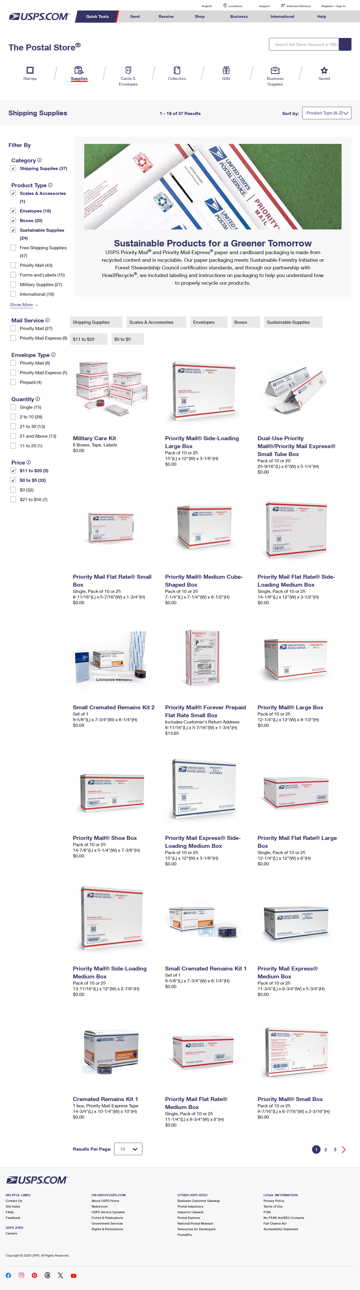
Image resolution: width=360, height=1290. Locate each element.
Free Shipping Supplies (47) (43, 251)
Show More (21, 304)
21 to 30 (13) (32, 426)
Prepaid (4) (30, 382)
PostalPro (185, 1234)
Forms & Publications (107, 1217)
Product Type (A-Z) (325, 112)
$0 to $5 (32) (33, 480)
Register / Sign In (334, 6)
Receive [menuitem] (166, 16)
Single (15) (30, 407)
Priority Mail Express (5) (43, 372)
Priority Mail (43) (36, 265)
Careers (11, 1233)
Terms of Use (273, 1206)
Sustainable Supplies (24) (42, 233)
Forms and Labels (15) (42, 274)
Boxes (241, 322)
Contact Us (14, 1200)
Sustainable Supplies (289, 322)
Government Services (107, 1223)
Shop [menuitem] (200, 16)
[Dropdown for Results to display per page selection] (128, 1149)
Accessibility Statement (281, 1229)
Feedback (13, 1217)
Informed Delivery (299, 6)
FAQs (10, 1212)
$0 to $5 (123, 339)
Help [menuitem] (321, 16)
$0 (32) (26, 489)
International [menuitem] (282, 16)
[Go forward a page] (344, 1149)
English (201, 6)
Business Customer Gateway (199, 1200)
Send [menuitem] (135, 16)
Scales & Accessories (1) (43, 197)
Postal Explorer (189, 1217)
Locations (235, 6)
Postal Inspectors (190, 1206)
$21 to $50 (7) (33, 499)
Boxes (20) (31, 220)
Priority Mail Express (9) (43, 337)
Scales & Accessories (151, 322)
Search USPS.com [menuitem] (346, 16)
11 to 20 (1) (31, 445)
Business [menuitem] (239, 16)
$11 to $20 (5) (34, 470)
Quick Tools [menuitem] (97, 16)
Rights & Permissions (107, 1229)
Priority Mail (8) (35, 362)
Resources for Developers (197, 1229)
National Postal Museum (195, 1223)
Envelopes (204, 322)
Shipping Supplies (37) (43, 168)
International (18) (37, 294)
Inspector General (190, 1212)
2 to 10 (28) (31, 416)
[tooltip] (39, 160)
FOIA (267, 1212)
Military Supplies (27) (41, 284)
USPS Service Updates (108, 1212)
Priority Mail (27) (36, 328)
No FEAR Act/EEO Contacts (284, 1217)
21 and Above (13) (38, 435)
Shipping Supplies (92, 322)
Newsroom (100, 1206)
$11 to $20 (84, 339)
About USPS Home (105, 1200)
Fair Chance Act (275, 1223)
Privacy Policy (274, 1200)
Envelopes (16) (35, 210)
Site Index (13, 1206)
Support (264, 6)
